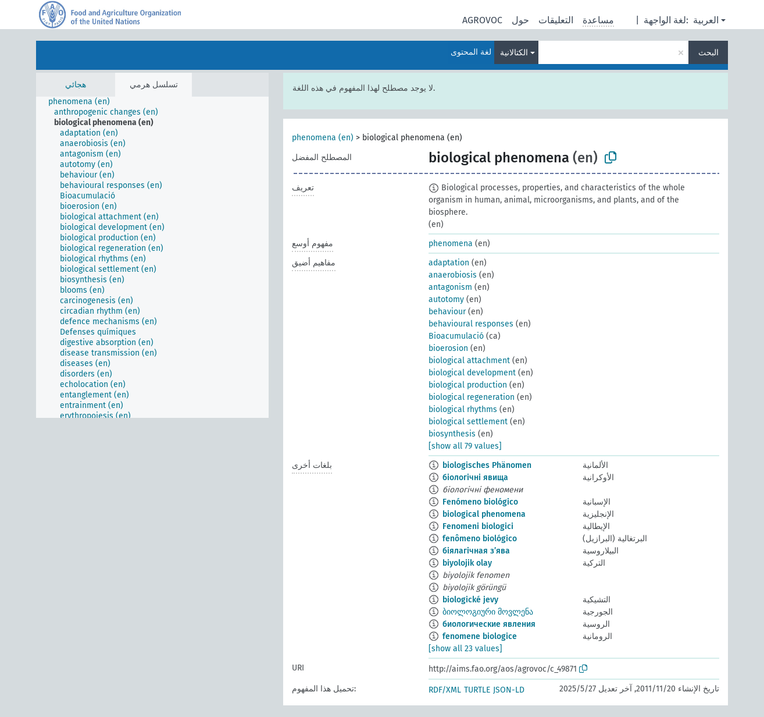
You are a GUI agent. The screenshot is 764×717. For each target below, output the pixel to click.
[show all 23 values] (465, 649)
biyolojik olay (467, 563)
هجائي (75, 85)
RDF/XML (445, 690)
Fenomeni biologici (477, 526)
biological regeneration (472, 397)
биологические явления (488, 624)
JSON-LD (508, 690)
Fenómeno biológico (480, 502)
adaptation (449, 263)
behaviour (447, 312)
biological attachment (469, 360)
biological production (468, 385)
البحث (708, 53)
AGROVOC (482, 20)
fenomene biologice (479, 636)
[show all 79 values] (465, 446)
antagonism (450, 287)
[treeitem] (84, 102)
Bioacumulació (456, 336)
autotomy (446, 299)
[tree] (152, 257)
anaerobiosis (453, 275)
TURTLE (477, 690)
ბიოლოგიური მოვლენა (487, 612)
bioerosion (448, 348)
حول (520, 20)
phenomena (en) (323, 138)
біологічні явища (475, 477)
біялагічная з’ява (476, 551)
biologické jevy (470, 600)
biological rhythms (463, 409)
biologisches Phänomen (486, 465)
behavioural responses (471, 324)
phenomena (451, 244)
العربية (706, 20)
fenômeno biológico (479, 539)
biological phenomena (484, 514)
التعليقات (555, 20)
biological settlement (468, 422)
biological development (472, 373)
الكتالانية (514, 53)
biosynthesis (452, 434)
